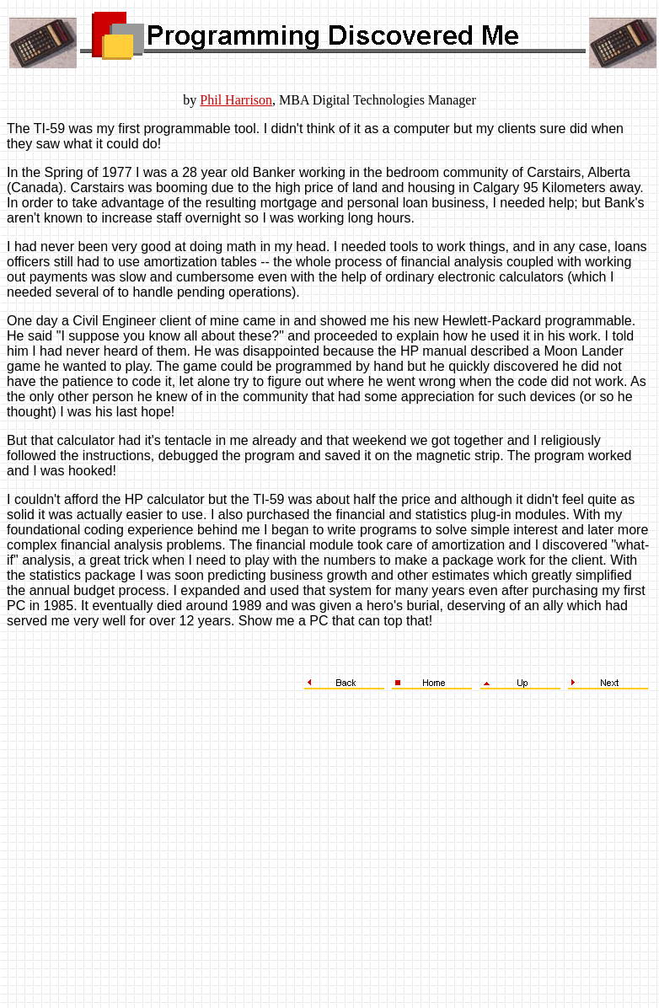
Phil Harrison (236, 100)
